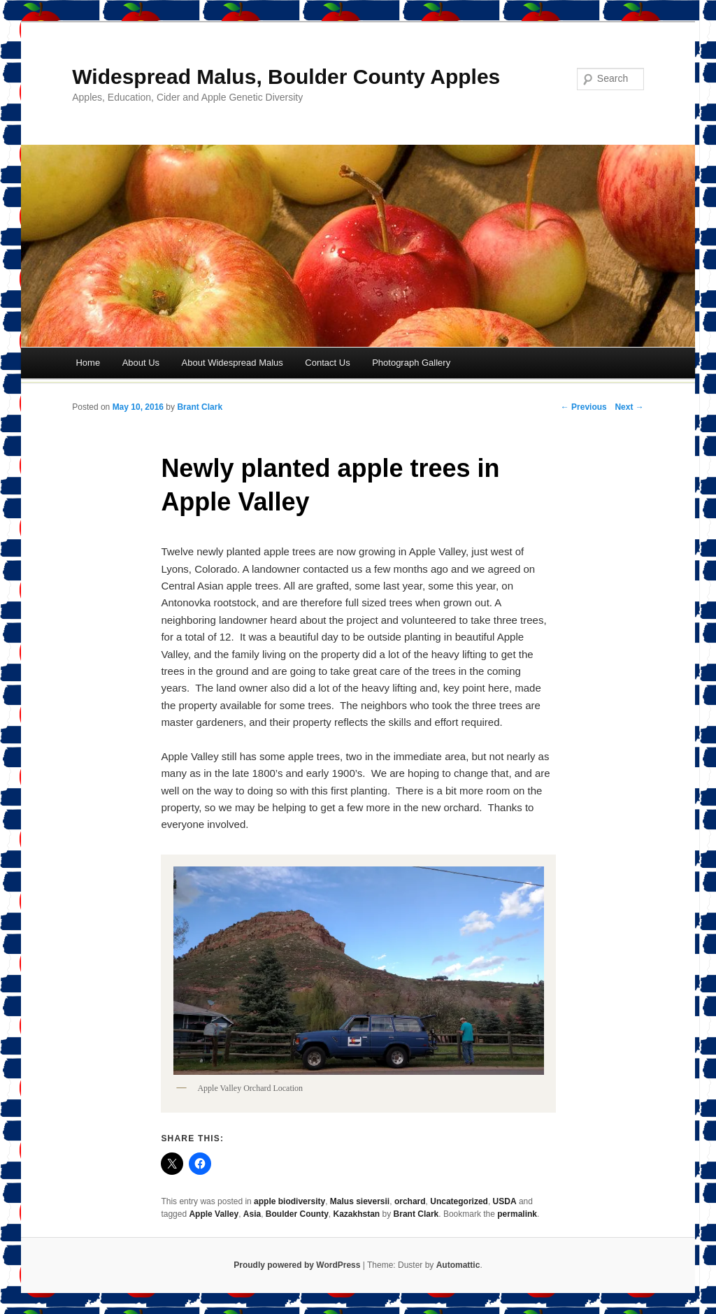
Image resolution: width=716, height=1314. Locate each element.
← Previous (584, 407)
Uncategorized (459, 1201)
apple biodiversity (289, 1201)
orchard (410, 1201)
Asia (252, 1214)
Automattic (458, 1265)
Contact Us (327, 362)
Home (88, 362)
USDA (505, 1201)
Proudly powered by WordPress (297, 1265)
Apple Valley (213, 1214)
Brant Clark (199, 407)
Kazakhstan (357, 1214)
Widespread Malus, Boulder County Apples (286, 76)
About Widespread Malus (232, 362)
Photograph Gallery (411, 362)
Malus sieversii (359, 1201)
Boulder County (297, 1214)
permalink (517, 1214)
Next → (629, 407)
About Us (140, 362)
